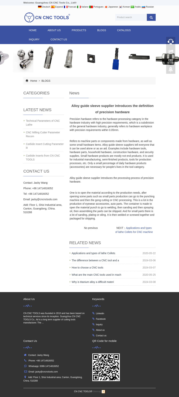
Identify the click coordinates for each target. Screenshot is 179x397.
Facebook (101, 319)
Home (33, 30)
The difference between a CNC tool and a (95, 260)
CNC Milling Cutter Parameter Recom (43, 134)
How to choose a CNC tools (87, 267)
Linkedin (100, 313)
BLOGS (101, 30)
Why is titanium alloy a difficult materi (93, 281)
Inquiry (99, 324)
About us (100, 330)
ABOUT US (54, 30)
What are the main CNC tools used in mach (96, 274)
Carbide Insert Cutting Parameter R (45, 146)
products (79, 30)
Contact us (101, 335)
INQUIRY (34, 39)
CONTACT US (59, 39)
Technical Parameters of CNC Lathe (43, 122)
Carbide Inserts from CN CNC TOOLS (43, 157)
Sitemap (97, 391)
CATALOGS (124, 30)
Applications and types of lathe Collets (93, 253)
